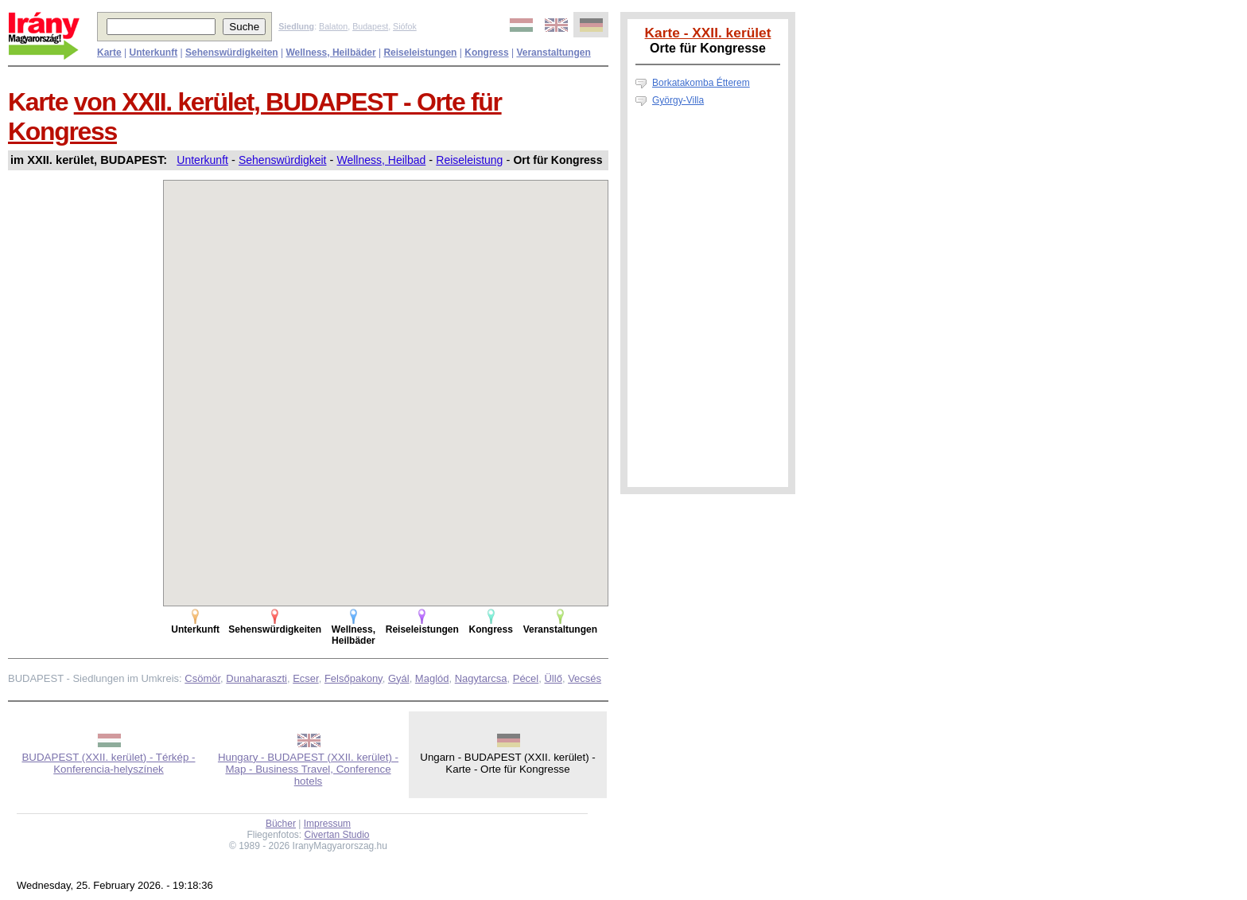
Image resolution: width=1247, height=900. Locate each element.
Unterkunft (202, 160)
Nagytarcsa (481, 678)
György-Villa (678, 100)
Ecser (306, 678)
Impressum (327, 823)
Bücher (281, 823)
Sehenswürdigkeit (283, 160)
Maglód (432, 678)
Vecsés (584, 678)
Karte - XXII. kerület (708, 33)
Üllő (552, 678)
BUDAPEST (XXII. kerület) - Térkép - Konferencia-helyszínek (108, 763)
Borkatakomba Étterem (701, 82)
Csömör (202, 678)
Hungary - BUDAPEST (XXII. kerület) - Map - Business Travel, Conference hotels (308, 769)
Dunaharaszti (256, 678)
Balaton (333, 26)
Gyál (399, 678)
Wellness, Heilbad (381, 160)
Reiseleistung (469, 160)
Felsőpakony (353, 678)
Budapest (370, 26)
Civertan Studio (337, 834)
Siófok (405, 26)
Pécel (526, 678)
